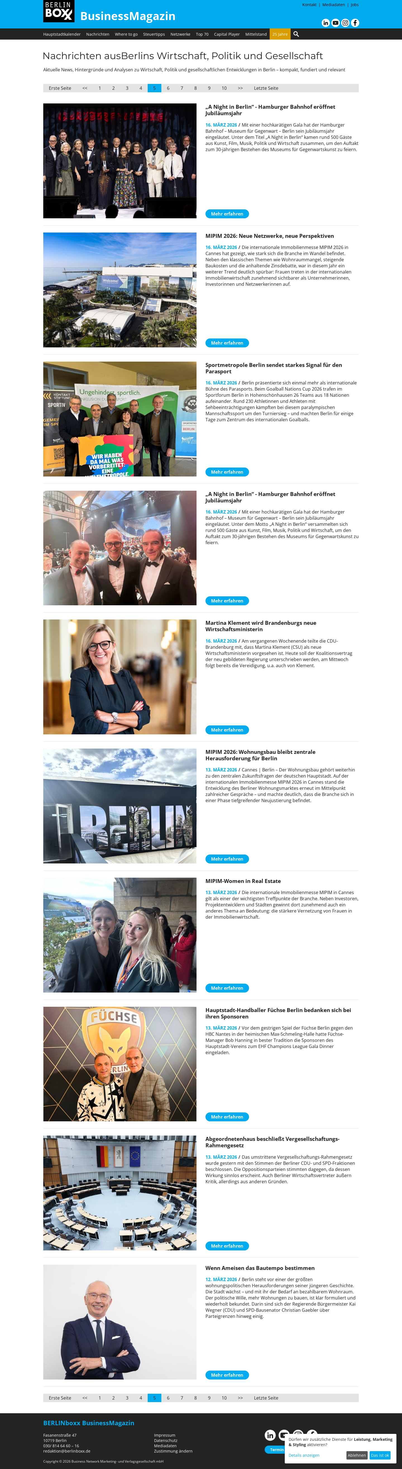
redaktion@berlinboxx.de (66, 1451)
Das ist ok (380, 1455)
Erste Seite (60, 88)
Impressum (164, 1435)
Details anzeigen (304, 1455)
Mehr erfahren (227, 214)
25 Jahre (280, 34)
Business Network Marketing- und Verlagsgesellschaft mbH (117, 1461)
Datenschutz (166, 1440)
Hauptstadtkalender (62, 34)
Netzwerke (180, 34)
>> (240, 88)
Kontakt (309, 4)
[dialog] (340, 1448)
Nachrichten (97, 34)
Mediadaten (333, 4)
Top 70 (202, 34)
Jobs (355, 4)
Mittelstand (256, 34)
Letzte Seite (266, 88)
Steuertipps (154, 34)
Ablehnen (357, 1455)
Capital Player (227, 34)
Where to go (126, 34)
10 (224, 88)
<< (84, 88)
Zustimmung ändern (173, 1451)
